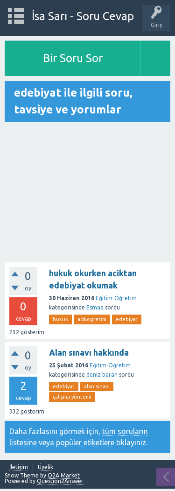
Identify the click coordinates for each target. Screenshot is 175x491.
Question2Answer (60, 481)
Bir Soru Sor (73, 58)
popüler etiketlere (85, 442)
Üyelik (45, 467)
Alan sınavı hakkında (89, 352)
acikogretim (91, 319)
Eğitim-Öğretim (116, 298)
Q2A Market (64, 475)
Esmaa (95, 307)
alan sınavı (97, 386)
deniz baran (102, 375)
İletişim (18, 467)
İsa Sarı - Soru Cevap (83, 16)
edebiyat (127, 319)
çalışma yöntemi (72, 397)
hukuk (60, 319)
